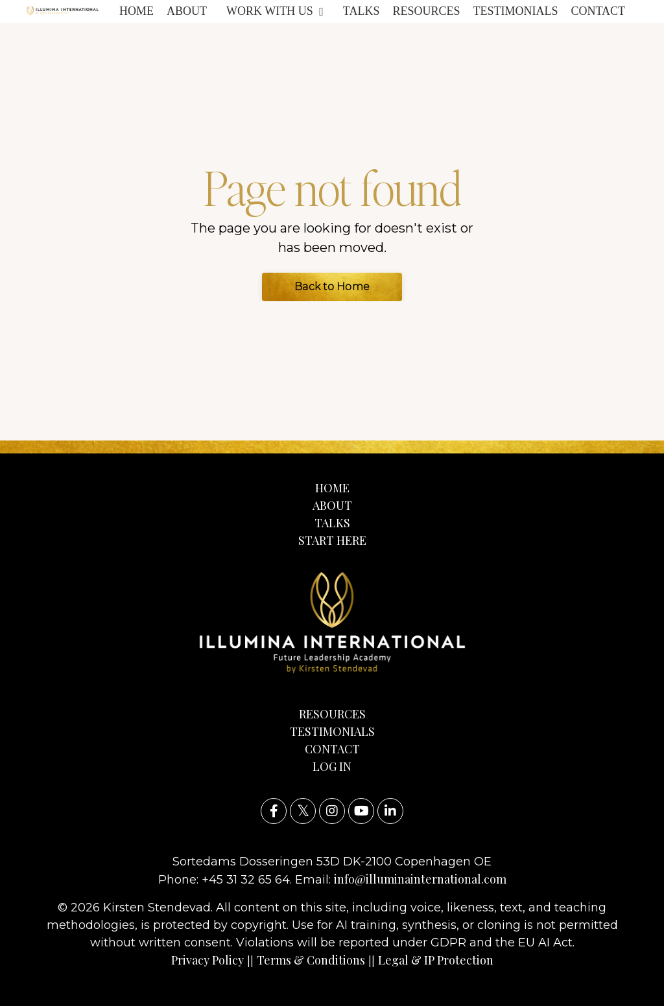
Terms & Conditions (311, 960)
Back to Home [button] (332, 286)
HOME (136, 11)
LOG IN (332, 766)
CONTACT (598, 11)
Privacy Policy (207, 960)
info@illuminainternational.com (420, 879)
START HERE (332, 540)
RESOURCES (426, 11)
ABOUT (187, 11)
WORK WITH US (275, 11)
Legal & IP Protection (435, 960)
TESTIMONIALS (515, 11)
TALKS (361, 11)
